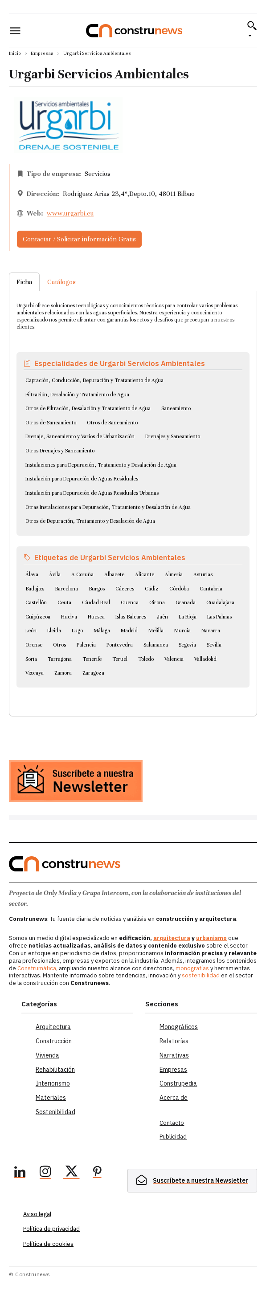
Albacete (114, 574)
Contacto (172, 1123)
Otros (59, 645)
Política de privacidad (51, 1229)
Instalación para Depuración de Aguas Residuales (81, 479)
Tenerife (92, 659)
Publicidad (173, 1136)
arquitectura (171, 938)
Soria (31, 659)
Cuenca (130, 602)
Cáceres (124, 589)
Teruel (119, 659)
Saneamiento (176, 408)
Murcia (182, 630)
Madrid (129, 630)
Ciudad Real (96, 602)
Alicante (144, 574)
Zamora (63, 673)
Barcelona (66, 589)
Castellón (36, 602)
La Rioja (187, 617)
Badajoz (34, 589)
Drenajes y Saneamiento (172, 436)
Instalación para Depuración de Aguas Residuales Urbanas (92, 493)
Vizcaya (34, 673)
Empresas (42, 53)
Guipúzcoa (37, 617)
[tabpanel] (133, 493)
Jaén (162, 617)
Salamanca (155, 645)
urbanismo (211, 938)
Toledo (146, 659)
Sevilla (214, 645)
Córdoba (179, 589)
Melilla (156, 630)
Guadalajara (220, 602)
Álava (31, 574)
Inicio (15, 53)
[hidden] (192, 1180)
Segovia (187, 645)
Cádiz (152, 589)
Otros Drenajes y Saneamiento (59, 451)
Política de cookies (48, 1244)
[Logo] (134, 30)
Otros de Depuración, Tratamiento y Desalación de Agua (90, 521)
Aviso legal (37, 1214)
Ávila (55, 574)
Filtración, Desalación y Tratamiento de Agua (77, 394)
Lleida (54, 630)
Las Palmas (219, 617)
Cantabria (211, 589)
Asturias (203, 574)
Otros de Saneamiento (50, 422)
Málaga (102, 630)
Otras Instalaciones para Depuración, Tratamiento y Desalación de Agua (108, 507)
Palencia (86, 645)
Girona (157, 602)
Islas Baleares (130, 617)
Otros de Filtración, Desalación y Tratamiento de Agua (88, 408)
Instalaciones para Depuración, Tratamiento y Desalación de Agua (100, 465)
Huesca (96, 617)
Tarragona (60, 659)
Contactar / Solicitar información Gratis (79, 239)
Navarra (210, 630)
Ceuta (64, 602)
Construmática (36, 968)
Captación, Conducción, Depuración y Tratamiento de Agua (94, 380)
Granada (186, 602)
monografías (192, 968)
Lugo (77, 630)
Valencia (174, 659)
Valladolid (205, 659)
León (31, 630)
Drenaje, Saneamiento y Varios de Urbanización (80, 436)
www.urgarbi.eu (70, 213)
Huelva (69, 617)
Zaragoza (93, 673)
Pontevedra (119, 645)
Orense (33, 645)
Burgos (97, 589)
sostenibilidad (201, 975)
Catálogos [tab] (61, 282)
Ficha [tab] (24, 282)
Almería (174, 574)
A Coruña (82, 574)
